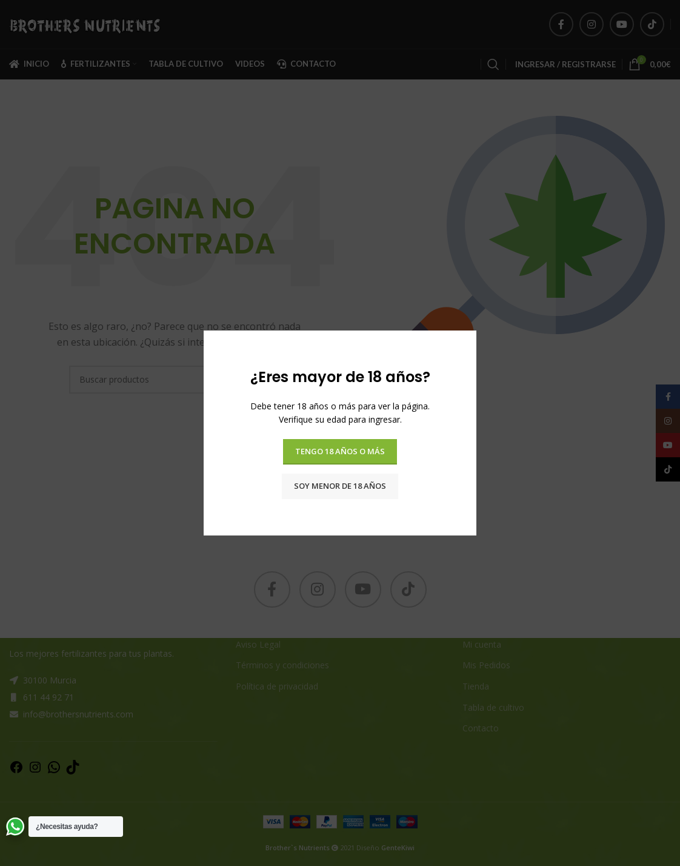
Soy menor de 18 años (340, 485)
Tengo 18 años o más (340, 451)
